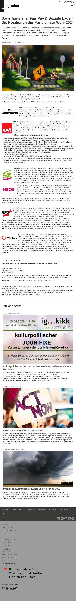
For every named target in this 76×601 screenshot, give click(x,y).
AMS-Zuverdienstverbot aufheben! (23, 430)
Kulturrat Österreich (22, 286)
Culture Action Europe (7, 552)
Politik (14, 42)
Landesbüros (30, 509)
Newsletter (41, 509)
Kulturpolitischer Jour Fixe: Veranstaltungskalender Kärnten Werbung (37, 367)
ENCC (3, 560)
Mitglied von (6, 549)
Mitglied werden (17, 509)
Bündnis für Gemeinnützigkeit (9, 554)
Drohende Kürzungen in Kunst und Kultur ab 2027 (31, 488)
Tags (4, 514)
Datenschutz (64, 509)
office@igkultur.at (6, 542)
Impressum (52, 509)
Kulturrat (20, 42)
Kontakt (5, 509)
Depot (3, 270)
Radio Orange (12, 557)
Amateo (9, 560)
